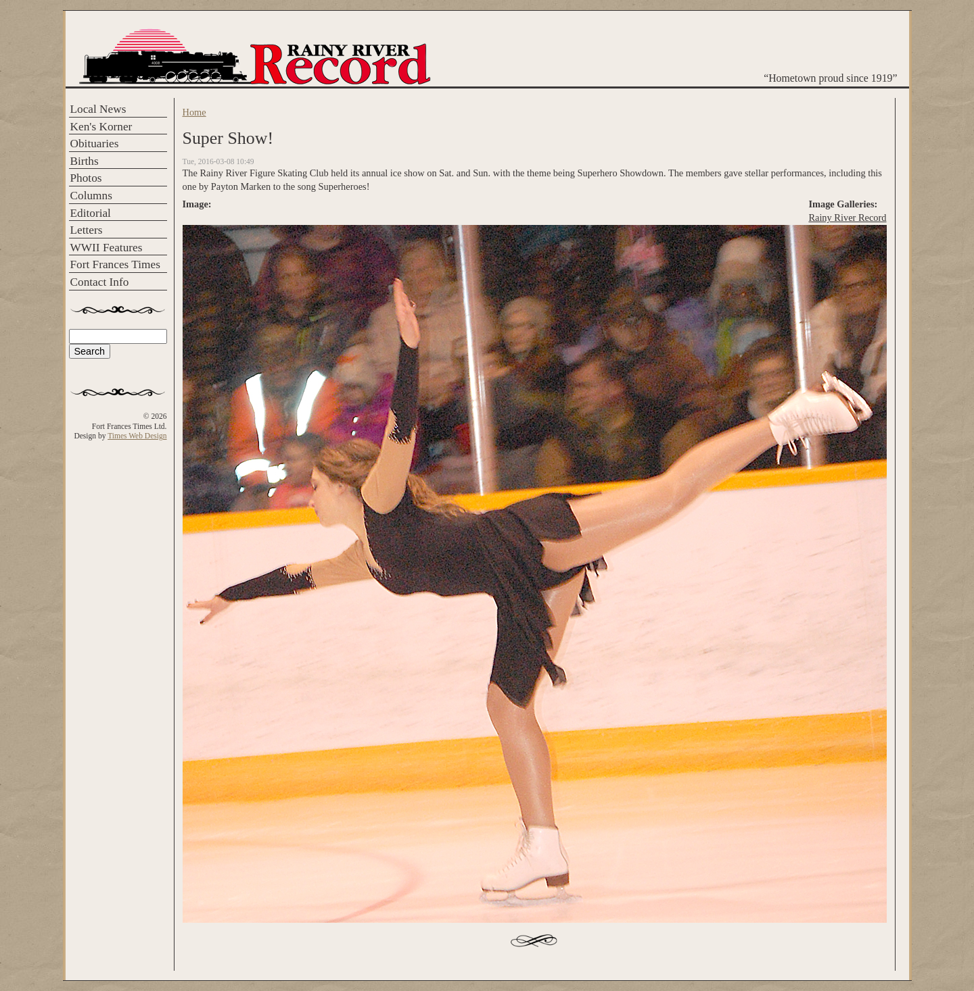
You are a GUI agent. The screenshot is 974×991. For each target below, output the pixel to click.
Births (84, 161)
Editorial (90, 213)
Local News (98, 109)
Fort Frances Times (115, 264)
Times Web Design (137, 436)
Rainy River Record (847, 217)
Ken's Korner (101, 126)
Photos (86, 178)
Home (194, 112)
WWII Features (106, 247)
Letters (86, 230)
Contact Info (99, 282)
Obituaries (94, 143)
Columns (91, 195)
